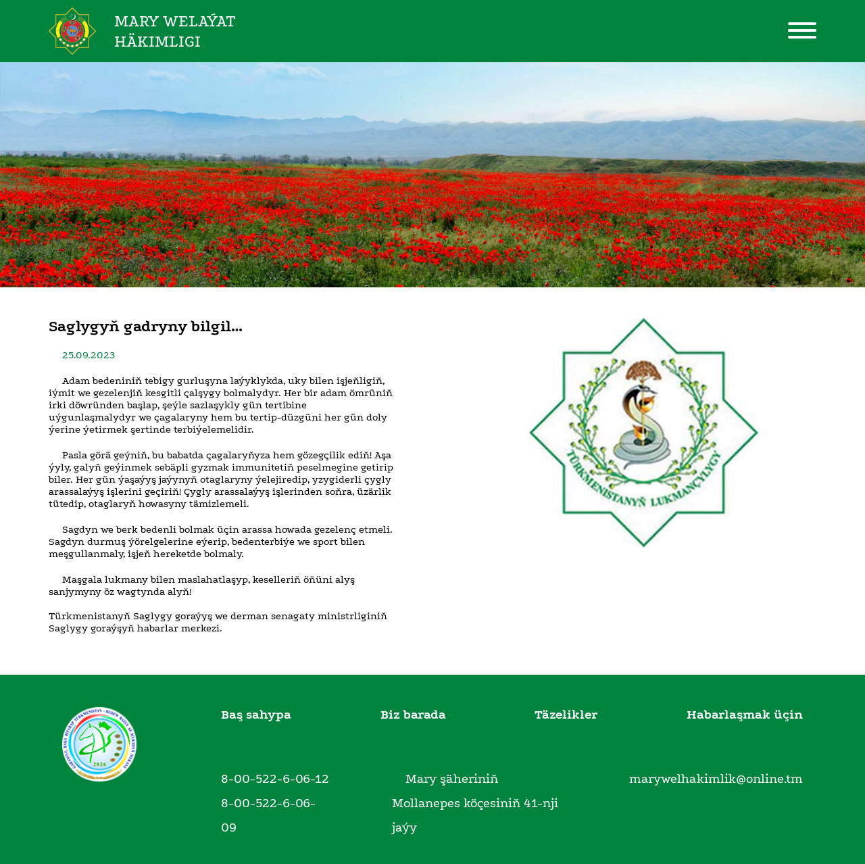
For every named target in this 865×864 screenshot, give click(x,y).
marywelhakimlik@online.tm (716, 778)
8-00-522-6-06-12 (275, 778)
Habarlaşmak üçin (745, 714)
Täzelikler (566, 714)
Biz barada (413, 714)
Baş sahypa (256, 714)
